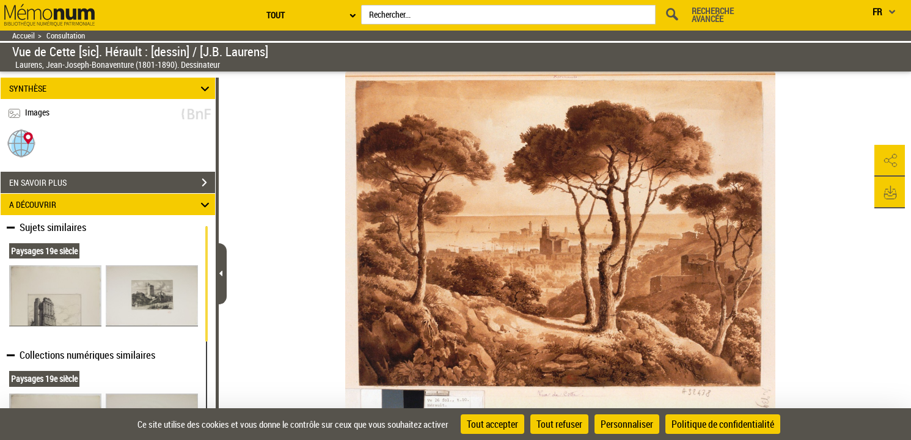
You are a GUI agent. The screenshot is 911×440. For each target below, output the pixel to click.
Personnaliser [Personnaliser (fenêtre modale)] (627, 424)
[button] (21, 142)
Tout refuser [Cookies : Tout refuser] (559, 424)
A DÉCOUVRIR (111, 204)
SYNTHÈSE (111, 88)
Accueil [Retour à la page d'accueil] (23, 36)
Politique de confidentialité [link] (722, 424)
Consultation (65, 36)
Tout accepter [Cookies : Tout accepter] (492, 424)
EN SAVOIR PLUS (112, 182)
